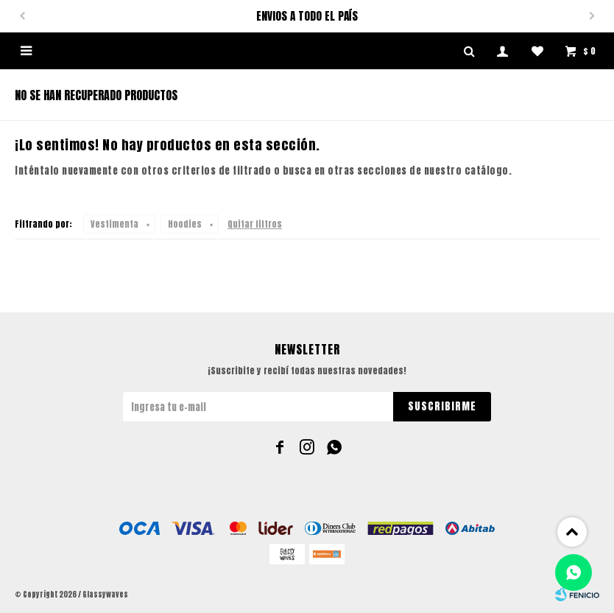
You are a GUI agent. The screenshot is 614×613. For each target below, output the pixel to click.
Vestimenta (114, 224)
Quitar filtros (254, 224)
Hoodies (185, 224)
